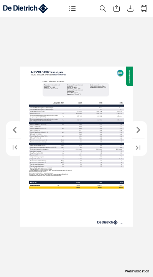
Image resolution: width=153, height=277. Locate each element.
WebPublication (137, 271)
